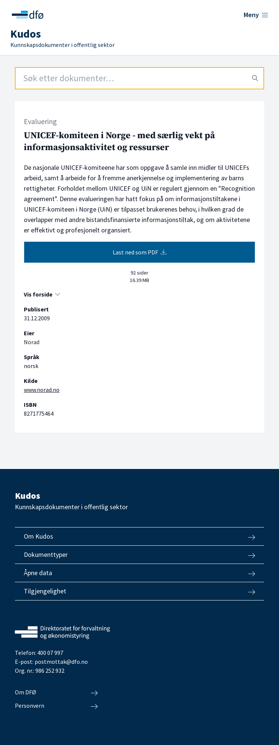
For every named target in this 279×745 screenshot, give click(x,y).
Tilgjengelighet (139, 591)
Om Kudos (139, 536)
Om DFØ (56, 692)
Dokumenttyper (139, 554)
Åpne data (139, 572)
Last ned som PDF (140, 252)
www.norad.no (42, 389)
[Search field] (139, 78)
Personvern (56, 706)
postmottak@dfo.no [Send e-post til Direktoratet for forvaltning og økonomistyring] (61, 661)
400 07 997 (50, 652)
